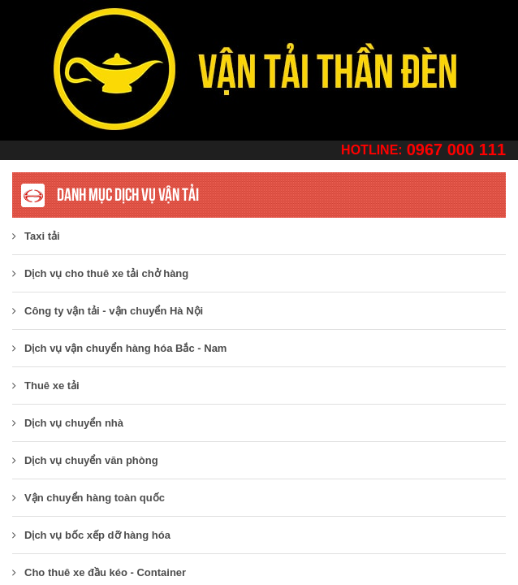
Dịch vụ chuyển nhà (67, 423)
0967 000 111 (456, 149)
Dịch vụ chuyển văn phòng (85, 460)
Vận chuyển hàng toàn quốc (88, 498)
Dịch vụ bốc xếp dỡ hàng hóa (91, 535)
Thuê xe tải (46, 385)
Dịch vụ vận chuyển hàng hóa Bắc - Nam (119, 348)
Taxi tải (36, 236)
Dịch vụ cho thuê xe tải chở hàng (100, 273)
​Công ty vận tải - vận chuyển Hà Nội (107, 311)
